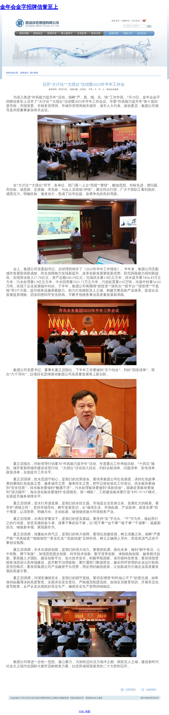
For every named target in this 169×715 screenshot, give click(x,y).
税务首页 (115, 21)
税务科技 (113, 33)
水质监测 (81, 33)
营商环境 (51, 33)
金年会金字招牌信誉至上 (29, 7)
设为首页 (136, 21)
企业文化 (141, 33)
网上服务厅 (67, 33)
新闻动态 (38, 33)
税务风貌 (24, 33)
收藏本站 (126, 21)
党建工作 (127, 33)
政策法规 (95, 33)
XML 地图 (84, 711)
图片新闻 (34, 73)
